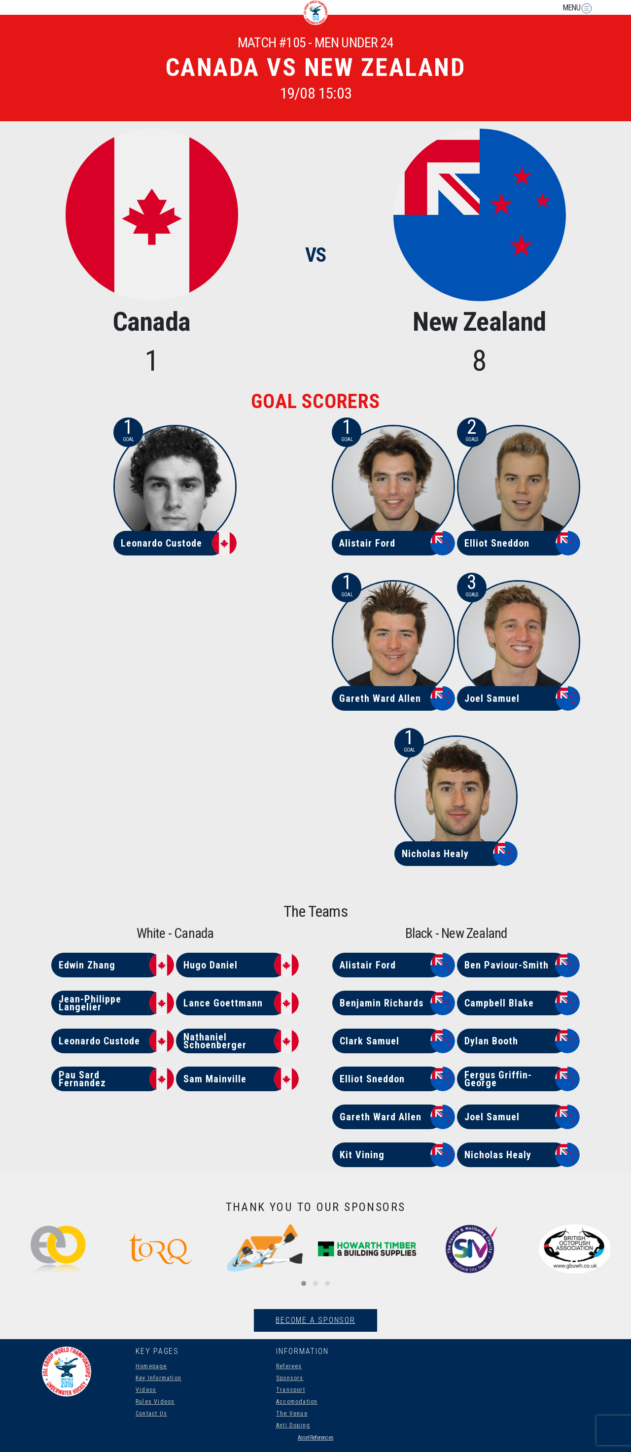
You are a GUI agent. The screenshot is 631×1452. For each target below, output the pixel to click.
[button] (304, 1283)
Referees (289, 1366)
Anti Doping (293, 1425)
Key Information (158, 1378)
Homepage (151, 1366)
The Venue (292, 1413)
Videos (146, 1389)
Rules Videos (155, 1401)
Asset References (315, 1437)
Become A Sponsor (315, 1320)
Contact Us (151, 1413)
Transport (290, 1389)
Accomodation (296, 1401)
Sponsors (290, 1378)
